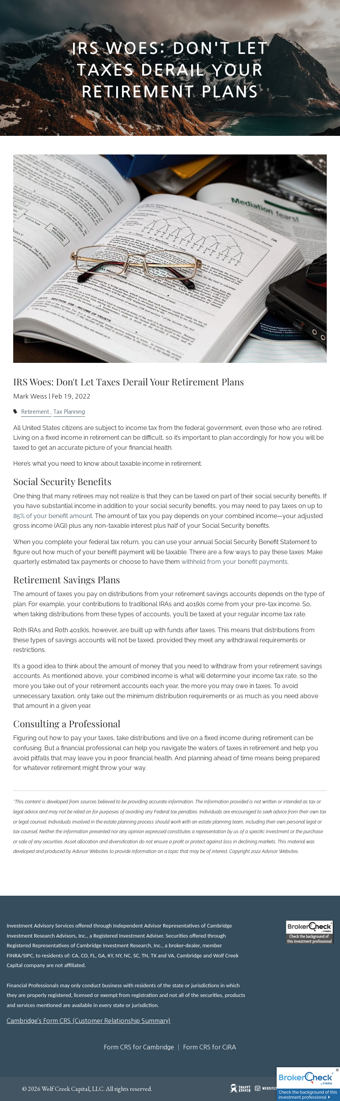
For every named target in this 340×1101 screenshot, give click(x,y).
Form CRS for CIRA (209, 1047)
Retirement (35, 411)
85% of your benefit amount (52, 516)
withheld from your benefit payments (234, 561)
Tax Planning (69, 411)
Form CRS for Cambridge (139, 1047)
